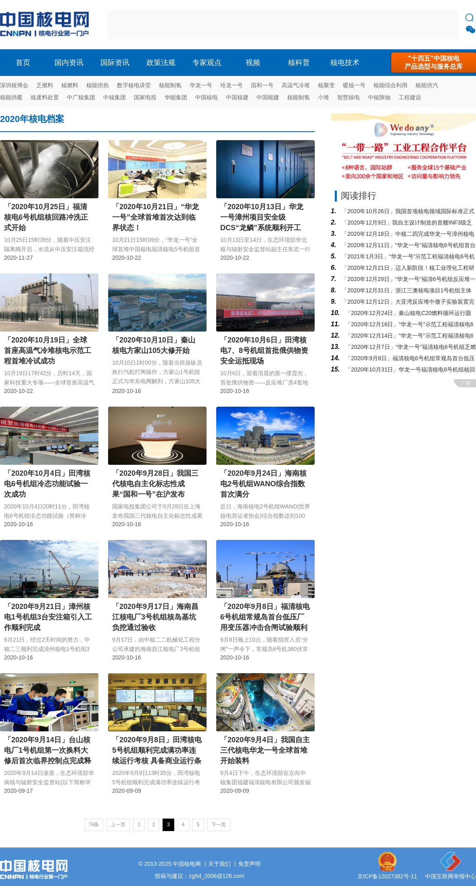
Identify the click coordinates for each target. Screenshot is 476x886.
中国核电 (206, 97)
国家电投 (145, 97)
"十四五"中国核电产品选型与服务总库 (434, 62)
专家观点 (206, 63)
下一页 (218, 824)
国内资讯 (69, 63)
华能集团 (176, 97)
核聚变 (326, 85)
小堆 (323, 97)
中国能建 (268, 97)
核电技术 (344, 63)
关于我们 (219, 864)
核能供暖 (11, 97)
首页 (23, 63)
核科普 (299, 63)
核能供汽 (426, 85)
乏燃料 (44, 85)
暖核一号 (354, 85)
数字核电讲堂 (134, 85)
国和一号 (262, 85)
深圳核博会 (14, 85)
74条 (94, 824)
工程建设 (410, 97)
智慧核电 (348, 97)
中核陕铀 (379, 97)
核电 (46, 25)
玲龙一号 (231, 85)
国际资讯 (114, 63)
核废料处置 (45, 97)
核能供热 (97, 85)
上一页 (118, 824)
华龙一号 (201, 85)
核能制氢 (170, 85)
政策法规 (160, 63)
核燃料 (69, 85)
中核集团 (114, 97)
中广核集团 (81, 97)
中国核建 (237, 97)
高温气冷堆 (296, 85)
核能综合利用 (390, 85)
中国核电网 (187, 864)
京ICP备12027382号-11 (387, 876)
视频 (253, 63)
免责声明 (249, 864)
